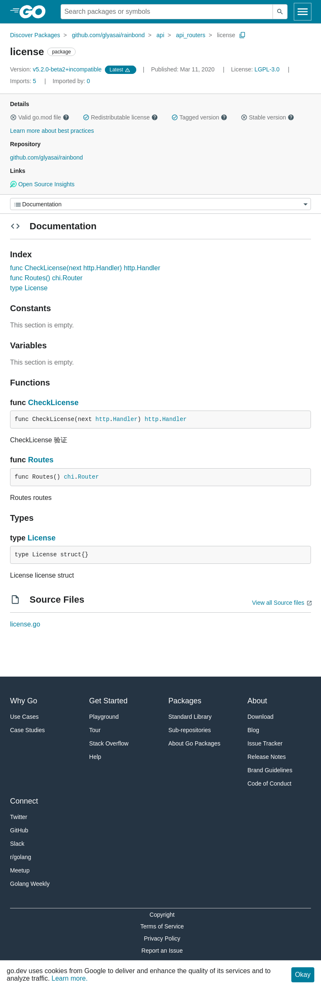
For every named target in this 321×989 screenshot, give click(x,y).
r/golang (20, 857)
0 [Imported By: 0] (71, 81)
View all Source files (278, 602)
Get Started (108, 701)
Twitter (18, 817)
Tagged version (199, 117)
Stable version (267, 117)
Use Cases (24, 716)
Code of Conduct (269, 783)
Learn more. (69, 978)
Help (95, 756)
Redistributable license (120, 117)
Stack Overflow (108, 743)
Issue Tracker (265, 743)
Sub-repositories (189, 730)
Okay (303, 974)
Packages (184, 701)
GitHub (19, 830)
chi (69, 477)
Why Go (23, 701)
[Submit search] (280, 11)
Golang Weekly (30, 883)
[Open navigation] (302, 11)
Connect (24, 801)
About (257, 701)
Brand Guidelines (269, 770)
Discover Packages (35, 35)
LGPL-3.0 (267, 69)
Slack (17, 843)
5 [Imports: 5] (24, 81)
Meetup (20, 870)
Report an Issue (162, 950)
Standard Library (190, 716)
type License (29, 288)
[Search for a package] (167, 11)
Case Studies (27, 730)
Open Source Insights (42, 184)
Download (260, 716)
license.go (25, 624)
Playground (104, 716)
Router (88, 477)
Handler (125, 419)
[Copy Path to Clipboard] (242, 35)
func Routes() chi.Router (46, 277)
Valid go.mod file (39, 117)
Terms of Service (162, 926)
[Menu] (160, 204)
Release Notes (266, 756)
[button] (13, 117)
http (102, 419)
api (160, 35)
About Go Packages (194, 743)
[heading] (35, 11)
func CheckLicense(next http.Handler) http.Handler (85, 267)
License (42, 538)
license (226, 35)
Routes (41, 460)
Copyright (162, 914)
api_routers (190, 35)
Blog (253, 730)
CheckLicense (53, 402)
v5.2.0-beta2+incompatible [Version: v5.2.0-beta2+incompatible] (56, 69)
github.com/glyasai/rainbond (108, 35)
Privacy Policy (162, 938)
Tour (94, 730)
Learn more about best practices (52, 130)
